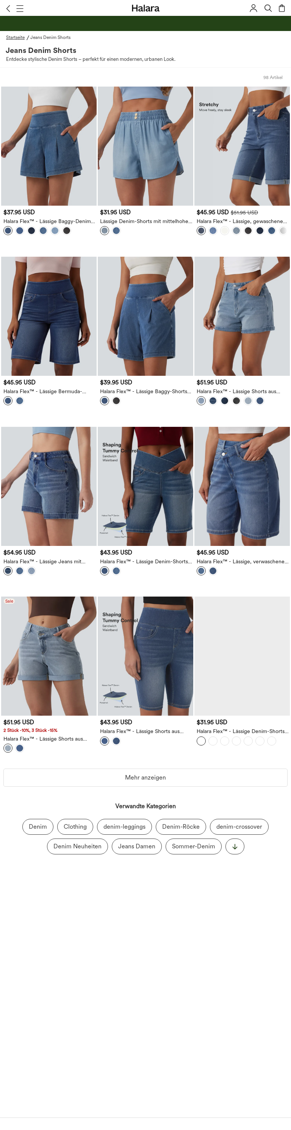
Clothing (75, 826)
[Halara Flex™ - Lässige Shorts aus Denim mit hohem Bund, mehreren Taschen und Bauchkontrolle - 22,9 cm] (145, 656)
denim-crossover (239, 826)
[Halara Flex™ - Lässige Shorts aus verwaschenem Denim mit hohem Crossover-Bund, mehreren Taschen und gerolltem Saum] (49, 656)
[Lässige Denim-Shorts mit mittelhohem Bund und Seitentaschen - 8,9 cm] (145, 146)
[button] (8, 8)
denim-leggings (124, 826)
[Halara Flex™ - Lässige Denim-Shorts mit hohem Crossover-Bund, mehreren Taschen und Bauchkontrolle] (145, 486)
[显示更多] (234, 846)
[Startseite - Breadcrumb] (18, 37)
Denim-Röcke (181, 826)
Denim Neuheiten (77, 846)
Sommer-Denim (193, 846)
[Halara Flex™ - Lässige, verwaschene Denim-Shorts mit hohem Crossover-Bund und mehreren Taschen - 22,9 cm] (242, 486)
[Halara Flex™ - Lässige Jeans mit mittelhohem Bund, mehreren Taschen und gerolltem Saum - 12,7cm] (49, 486)
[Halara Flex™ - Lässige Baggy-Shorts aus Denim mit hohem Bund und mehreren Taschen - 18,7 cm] (145, 316)
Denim (38, 826)
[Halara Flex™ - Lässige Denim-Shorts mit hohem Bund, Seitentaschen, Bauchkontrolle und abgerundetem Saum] (242, 656)
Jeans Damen (136, 846)
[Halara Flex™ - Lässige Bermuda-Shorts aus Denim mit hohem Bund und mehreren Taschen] (49, 316)
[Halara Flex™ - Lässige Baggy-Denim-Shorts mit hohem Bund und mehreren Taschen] (49, 146)
